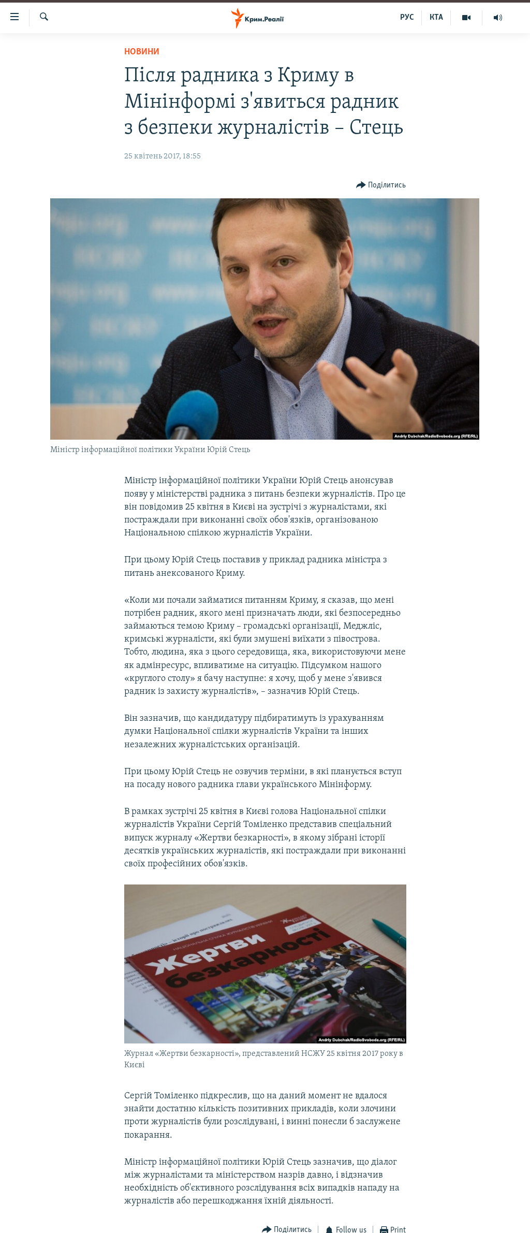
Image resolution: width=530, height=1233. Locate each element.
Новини (141, 52)
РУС (407, 17)
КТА (436, 17)
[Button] (381, 185)
